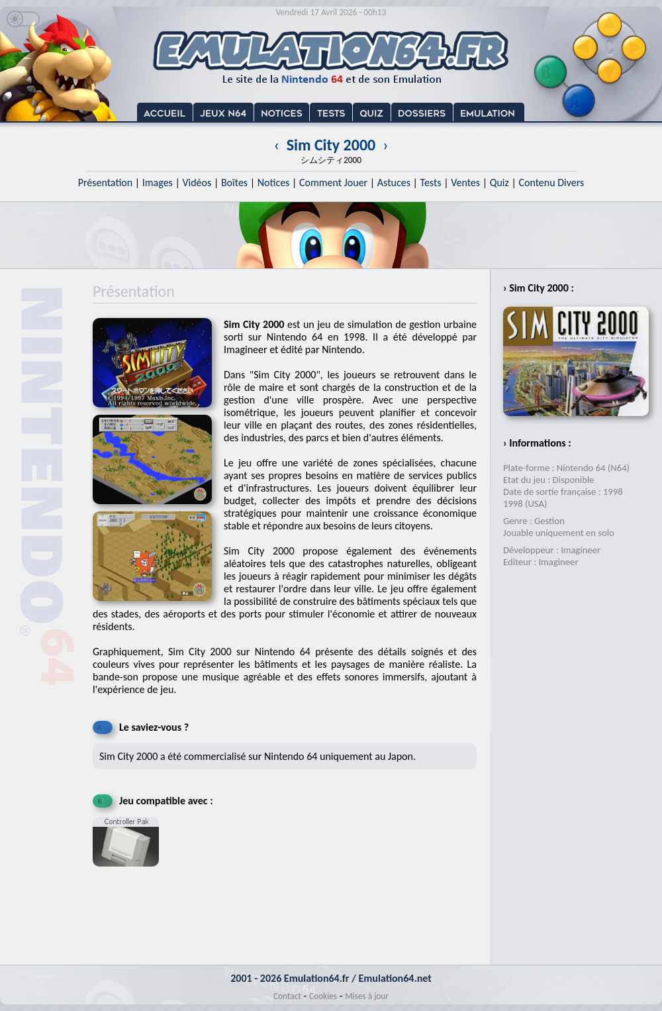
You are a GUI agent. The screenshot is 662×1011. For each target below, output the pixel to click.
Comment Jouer (333, 182)
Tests (431, 182)
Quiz (499, 182)
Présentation (105, 182)
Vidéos (196, 182)
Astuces (393, 182)
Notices (274, 182)
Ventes (465, 182)
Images (157, 182)
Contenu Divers (551, 182)
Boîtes (234, 182)
